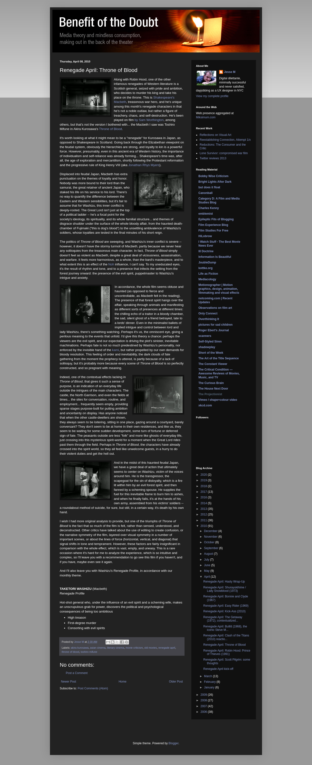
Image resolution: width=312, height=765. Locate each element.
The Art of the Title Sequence (218, 358)
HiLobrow (205, 236)
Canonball (205, 193)
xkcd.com (205, 405)
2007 (204, 706)
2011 (204, 520)
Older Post (176, 681)
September (211, 548)
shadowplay (206, 347)
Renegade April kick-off (218, 669)
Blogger (173, 743)
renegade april (166, 647)
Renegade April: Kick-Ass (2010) (224, 611)
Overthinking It (208, 319)
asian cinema (98, 647)
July (207, 559)
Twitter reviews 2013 (213, 158)
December (211, 531)
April (207, 576)
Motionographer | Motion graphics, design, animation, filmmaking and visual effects (218, 288)
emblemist (205, 213)
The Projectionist (210, 394)
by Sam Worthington (149, 120)
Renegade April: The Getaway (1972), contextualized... (222, 618)
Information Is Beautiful (214, 257)
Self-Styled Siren (210, 341)
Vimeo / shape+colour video (217, 400)
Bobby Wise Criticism (213, 176)
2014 (204, 503)
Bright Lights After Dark (215, 181)
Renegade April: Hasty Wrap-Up (224, 581)
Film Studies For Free (213, 230)
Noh (111, 264)
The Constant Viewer (212, 364)
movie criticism (134, 647)
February (210, 682)
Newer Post (68, 681)
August (209, 553)
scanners (204, 336)
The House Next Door (213, 388)
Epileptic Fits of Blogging (216, 219)
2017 (204, 491)
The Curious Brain (211, 383)
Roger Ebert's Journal (213, 330)
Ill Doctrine (206, 251)
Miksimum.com (205, 117)
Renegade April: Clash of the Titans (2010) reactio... (226, 637)
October (209, 542)
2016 (204, 497)
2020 (204, 474)
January (209, 687)
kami (115, 350)
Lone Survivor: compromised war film (224, 153)
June (207, 565)
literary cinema (115, 647)
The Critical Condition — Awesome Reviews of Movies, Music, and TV (219, 373)
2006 (204, 712)
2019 (204, 480)
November (211, 536)
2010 (204, 526)
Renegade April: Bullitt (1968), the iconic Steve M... (225, 628)
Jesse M (229, 72)
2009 (204, 694)
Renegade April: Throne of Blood (224, 644)
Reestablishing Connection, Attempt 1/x (225, 139)
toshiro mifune (89, 651)
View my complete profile (212, 96)
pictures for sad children (215, 324)
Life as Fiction (208, 273)
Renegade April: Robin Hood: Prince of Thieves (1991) (226, 652)
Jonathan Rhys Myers (143, 165)
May (207, 571)
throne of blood (70, 651)
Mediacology (207, 279)
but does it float (209, 187)
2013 (204, 509)
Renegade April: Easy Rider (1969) (225, 605)
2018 (204, 486)
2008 (204, 700)
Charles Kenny (208, 208)
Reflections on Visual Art (215, 135)
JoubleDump (207, 262)
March (208, 676)
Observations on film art (215, 308)
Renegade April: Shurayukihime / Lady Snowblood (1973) (224, 589)
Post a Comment (77, 673)
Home (123, 681)
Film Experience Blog (213, 225)
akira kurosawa (80, 647)
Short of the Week (210, 352)
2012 (204, 514)
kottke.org (205, 268)
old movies (150, 647)
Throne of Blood (110, 129)
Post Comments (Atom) (93, 688)
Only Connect (207, 313)
